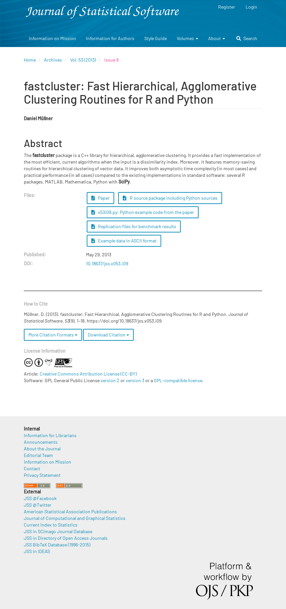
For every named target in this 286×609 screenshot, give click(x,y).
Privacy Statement (42, 475)
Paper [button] (100, 198)
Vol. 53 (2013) (83, 60)
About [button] (216, 38)
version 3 (135, 380)
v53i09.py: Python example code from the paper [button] (142, 212)
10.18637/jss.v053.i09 (107, 263)
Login (251, 7)
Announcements (41, 442)
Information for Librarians (50, 435)
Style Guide (155, 38)
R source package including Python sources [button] (170, 198)
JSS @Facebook (40, 498)
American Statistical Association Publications (70, 511)
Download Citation (108, 334)
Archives (53, 60)
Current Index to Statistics (50, 525)
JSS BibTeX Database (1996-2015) (57, 544)
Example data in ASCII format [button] (124, 240)
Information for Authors (110, 38)
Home (30, 60)
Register (226, 7)
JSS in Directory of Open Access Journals (66, 538)
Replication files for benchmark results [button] (133, 226)
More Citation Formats (52, 334)
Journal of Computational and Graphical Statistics (74, 518)
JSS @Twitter (37, 505)
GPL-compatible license (178, 380)
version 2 (110, 380)
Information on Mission (52, 38)
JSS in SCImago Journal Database (58, 531)
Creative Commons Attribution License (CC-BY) (88, 374)
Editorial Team (38, 455)
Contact (32, 468)
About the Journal (42, 448)
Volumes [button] (187, 38)
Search (246, 38)
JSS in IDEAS (37, 551)
